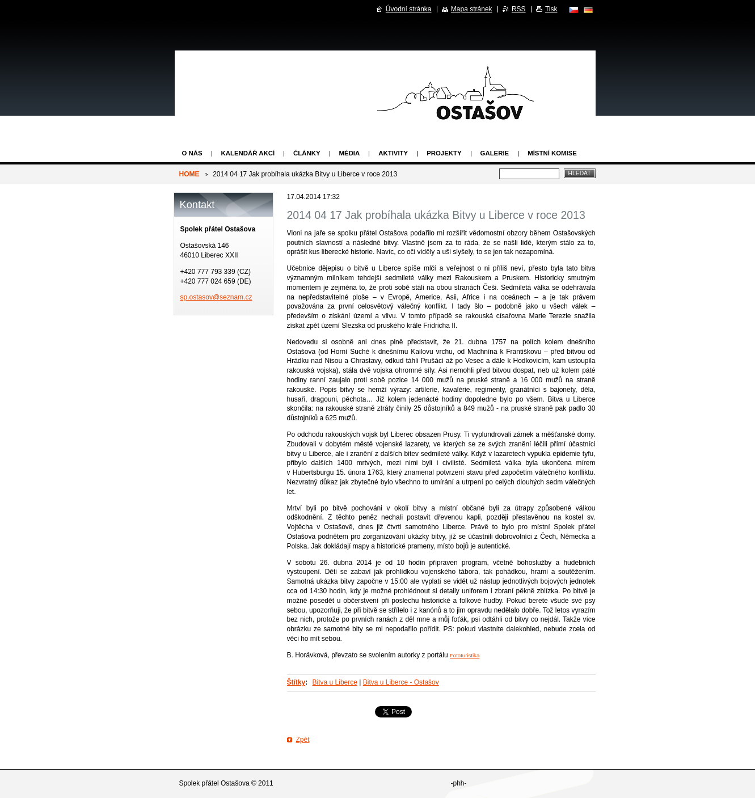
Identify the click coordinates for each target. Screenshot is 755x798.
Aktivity (393, 153)
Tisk (551, 9)
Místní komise (552, 153)
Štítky (296, 682)
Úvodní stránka (409, 9)
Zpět (303, 740)
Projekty (444, 153)
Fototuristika (464, 655)
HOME (189, 174)
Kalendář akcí (248, 153)
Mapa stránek (471, 9)
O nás (192, 153)
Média (349, 153)
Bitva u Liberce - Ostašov (401, 682)
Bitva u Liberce (335, 682)
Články (306, 153)
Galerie (494, 153)
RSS (519, 9)
